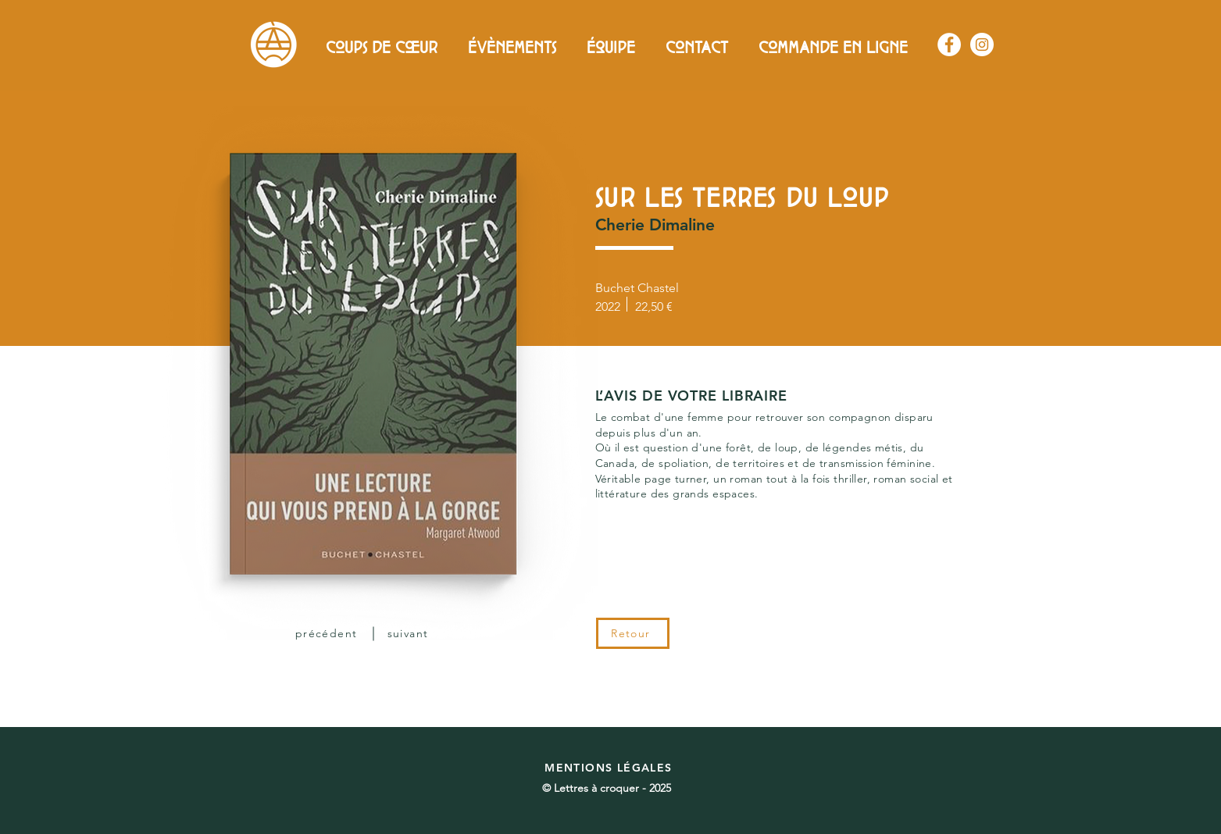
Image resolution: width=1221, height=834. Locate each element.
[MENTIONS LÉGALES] (610, 767)
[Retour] (632, 633)
